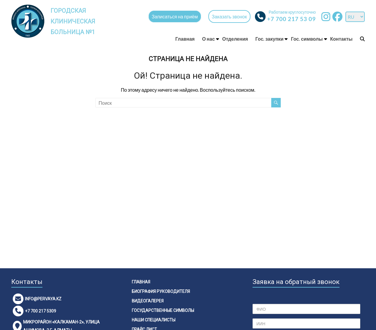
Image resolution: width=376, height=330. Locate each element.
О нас (208, 39)
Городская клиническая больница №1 (73, 21)
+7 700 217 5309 (40, 311)
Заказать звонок (229, 16)
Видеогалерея (148, 301)
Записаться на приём (175, 16)
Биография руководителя (161, 291)
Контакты (341, 39)
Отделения (235, 39)
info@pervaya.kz (43, 298)
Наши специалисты (153, 320)
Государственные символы (163, 310)
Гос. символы (307, 39)
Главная (185, 39)
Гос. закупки (270, 39)
